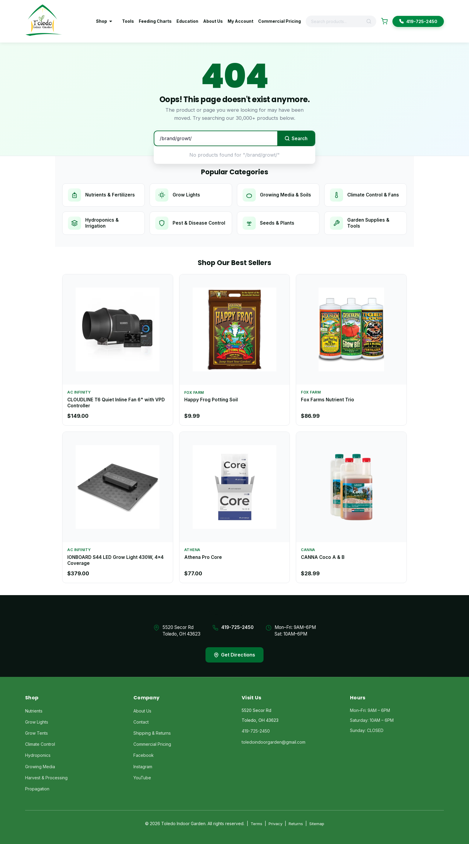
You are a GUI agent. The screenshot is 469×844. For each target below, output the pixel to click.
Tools (128, 21)
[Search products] (336, 21)
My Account (240, 21)
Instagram (142, 766)
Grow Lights (36, 721)
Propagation (37, 788)
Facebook (143, 755)
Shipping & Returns (152, 733)
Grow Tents (36, 733)
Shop (104, 21)
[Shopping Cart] (384, 21)
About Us (213, 21)
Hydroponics (38, 755)
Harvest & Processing (46, 777)
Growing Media (40, 766)
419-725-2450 (237, 627)
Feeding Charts (155, 21)
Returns (296, 823)
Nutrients (33, 710)
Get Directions (234, 655)
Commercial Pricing (279, 21)
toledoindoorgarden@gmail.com (273, 742)
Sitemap (316, 823)
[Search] (371, 21)
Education (187, 21)
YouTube (142, 777)
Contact (141, 721)
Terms (256, 823)
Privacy (275, 823)
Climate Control (40, 744)
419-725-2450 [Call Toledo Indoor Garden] (418, 21)
